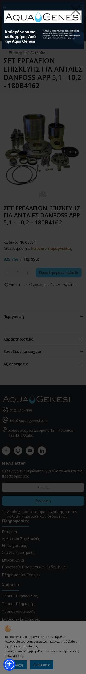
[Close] (76, 10)
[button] (9, 664)
